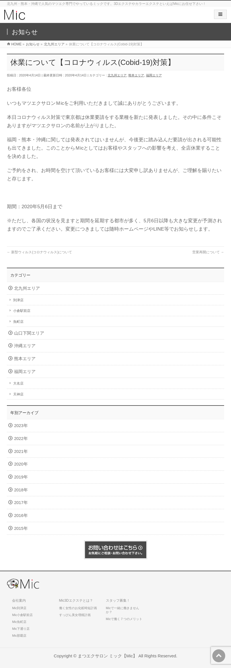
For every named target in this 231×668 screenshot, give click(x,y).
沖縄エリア (25, 345)
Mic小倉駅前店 (22, 615)
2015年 (21, 528)
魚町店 (18, 322)
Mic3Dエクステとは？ (76, 601)
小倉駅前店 (21, 311)
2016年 (21, 515)
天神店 (18, 394)
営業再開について (208, 252)
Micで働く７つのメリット (124, 619)
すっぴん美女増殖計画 (75, 615)
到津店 (18, 300)
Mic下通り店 (21, 628)
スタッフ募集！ (118, 601)
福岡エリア (154, 75)
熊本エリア (136, 75)
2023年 (21, 425)
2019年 (21, 477)
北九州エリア (117, 75)
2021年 (21, 451)
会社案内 (19, 601)
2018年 (21, 490)
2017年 (21, 502)
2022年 (21, 438)
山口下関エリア (29, 333)
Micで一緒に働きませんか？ (122, 610)
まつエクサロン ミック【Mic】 (107, 655)
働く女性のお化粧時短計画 (78, 608)
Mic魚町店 (19, 621)
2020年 (21, 464)
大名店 (18, 383)
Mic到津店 (19, 608)
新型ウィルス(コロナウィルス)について (39, 252)
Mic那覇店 (19, 635)
